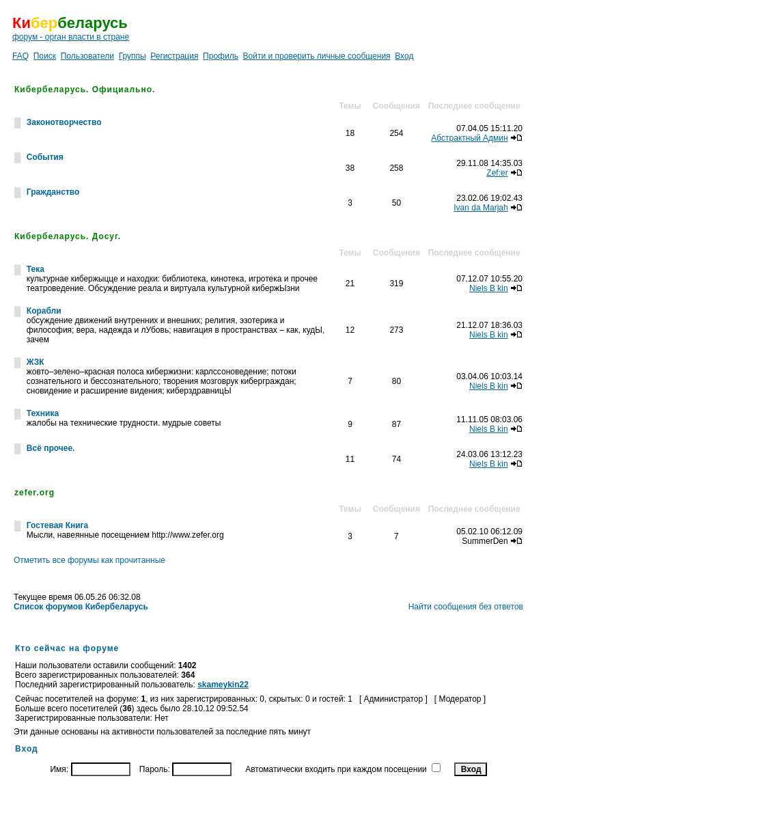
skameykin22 (223, 684)
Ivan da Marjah (480, 207)
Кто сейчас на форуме (67, 648)
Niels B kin (488, 288)
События (45, 157)
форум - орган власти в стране (70, 37)
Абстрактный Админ (469, 138)
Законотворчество (64, 122)
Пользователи (87, 56)
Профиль (220, 56)
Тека (35, 269)
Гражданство (53, 192)
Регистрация (174, 56)
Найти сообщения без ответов (465, 606)
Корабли (44, 311)
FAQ (20, 56)
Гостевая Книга (57, 525)
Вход (404, 56)
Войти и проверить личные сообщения (317, 56)
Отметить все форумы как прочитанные (89, 560)
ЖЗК (35, 362)
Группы (132, 56)
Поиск (44, 56)
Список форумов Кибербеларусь (81, 606)
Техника (43, 413)
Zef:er (496, 173)
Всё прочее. (51, 448)
